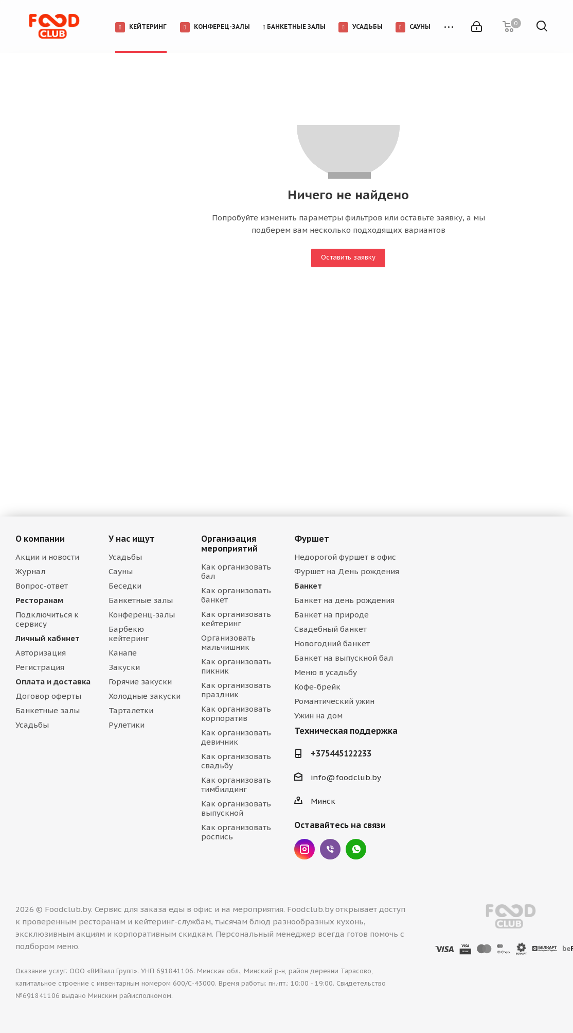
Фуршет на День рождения (346, 571)
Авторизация (40, 653)
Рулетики (127, 725)
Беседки (125, 586)
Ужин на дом (318, 715)
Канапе (123, 653)
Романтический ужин (334, 701)
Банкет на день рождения (344, 600)
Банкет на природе (331, 614)
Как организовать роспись (236, 831)
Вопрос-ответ (41, 586)
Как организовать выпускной (236, 808)
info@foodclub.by (346, 777)
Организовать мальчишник (228, 642)
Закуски (124, 667)
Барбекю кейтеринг (129, 633)
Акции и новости (47, 557)
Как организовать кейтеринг (236, 618)
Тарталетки (131, 710)
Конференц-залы (142, 614)
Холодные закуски (145, 696)
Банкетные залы (47, 710)
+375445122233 (341, 753)
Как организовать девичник (236, 737)
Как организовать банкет (236, 595)
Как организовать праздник (236, 689)
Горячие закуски (140, 681)
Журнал (30, 571)
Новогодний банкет (332, 643)
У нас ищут (132, 538)
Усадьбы (32, 725)
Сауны (121, 571)
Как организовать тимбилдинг (236, 784)
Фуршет (311, 538)
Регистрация (39, 667)
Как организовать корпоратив (236, 713)
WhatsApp (356, 849)
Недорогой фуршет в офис (345, 557)
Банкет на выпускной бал (343, 658)
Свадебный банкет (330, 629)
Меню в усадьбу (325, 672)
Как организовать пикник (236, 666)
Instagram (304, 849)
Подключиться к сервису (47, 619)
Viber (330, 849)
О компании (40, 538)
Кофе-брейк (317, 687)
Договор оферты (48, 696)
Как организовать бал (236, 571)
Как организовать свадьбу (236, 760)
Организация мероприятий (229, 543)
